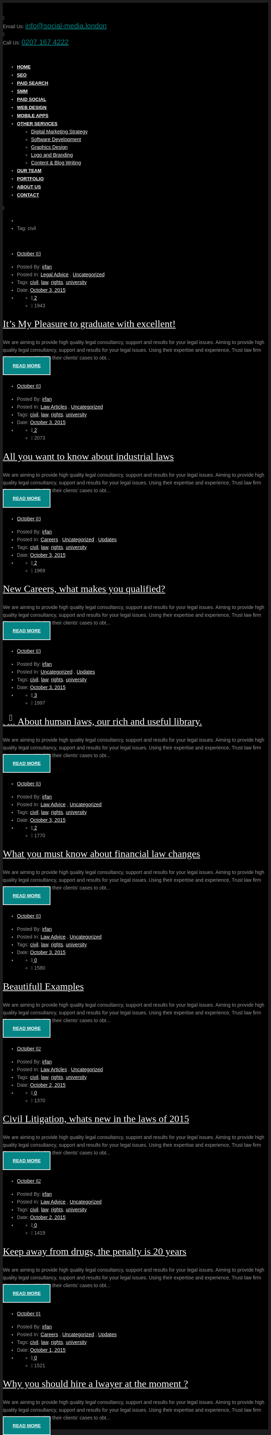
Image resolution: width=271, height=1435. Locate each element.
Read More (27, 365)
